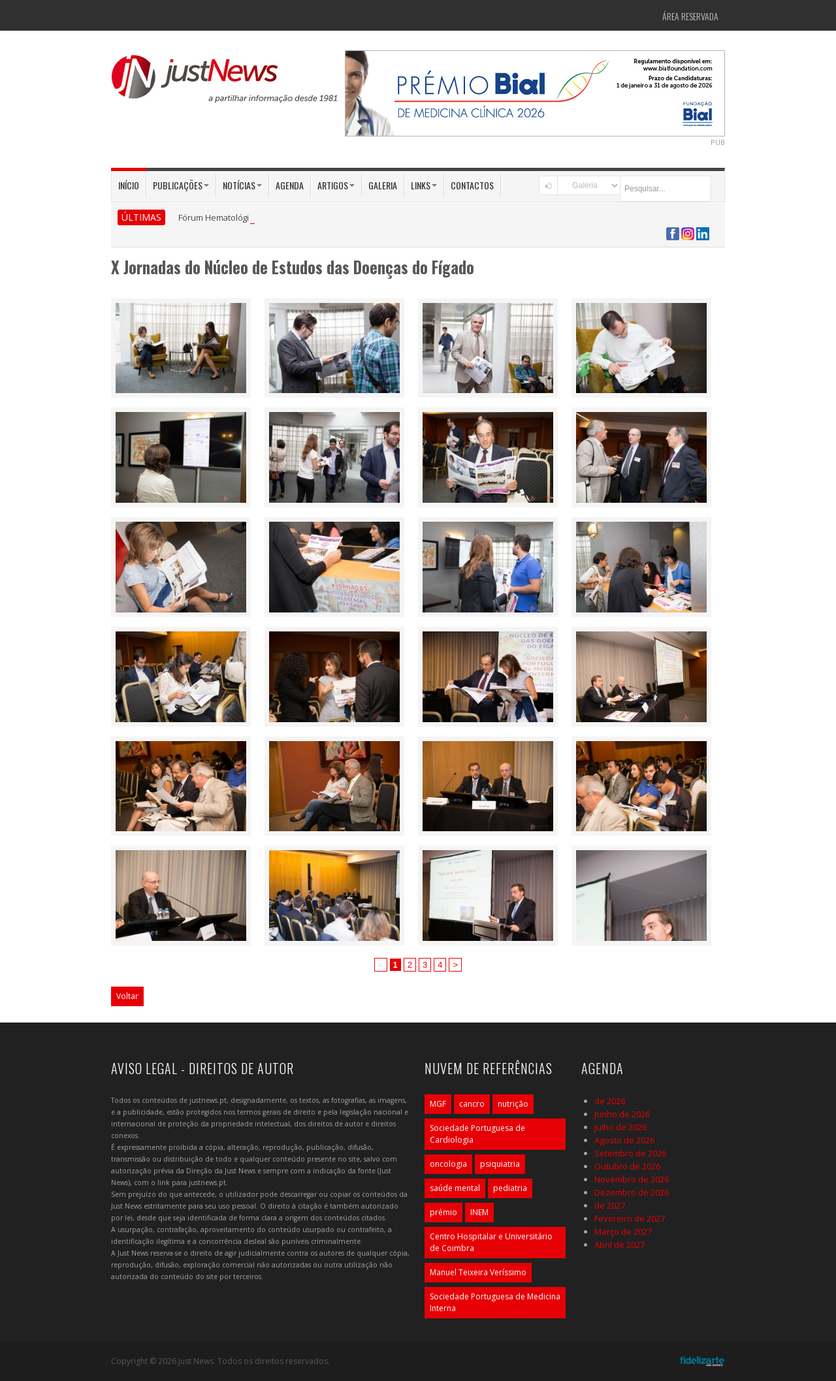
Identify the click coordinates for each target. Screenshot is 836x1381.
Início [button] (128, 185)
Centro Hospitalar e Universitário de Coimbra (491, 1242)
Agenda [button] (290, 185)
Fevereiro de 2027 (629, 1218)
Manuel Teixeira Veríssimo (478, 1272)
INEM (479, 1212)
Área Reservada (690, 16)
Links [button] (424, 185)
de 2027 (609, 1205)
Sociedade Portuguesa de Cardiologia (477, 1133)
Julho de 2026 (620, 1127)
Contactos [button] (472, 185)
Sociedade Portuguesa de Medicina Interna (495, 1302)
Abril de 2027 (619, 1244)
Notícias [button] (242, 185)
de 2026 (609, 1101)
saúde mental (455, 1188)
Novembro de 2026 (631, 1179)
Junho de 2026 (622, 1114)
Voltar (127, 996)
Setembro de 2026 (630, 1153)
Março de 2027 (623, 1231)
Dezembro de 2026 (631, 1192)
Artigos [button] (336, 185)
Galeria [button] (382, 185)
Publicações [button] (181, 185)
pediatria (510, 1188)
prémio (443, 1212)
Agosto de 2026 (624, 1140)
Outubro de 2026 (627, 1166)
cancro (472, 1103)
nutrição (513, 1103)
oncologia (448, 1163)
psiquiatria (500, 1163)
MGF (438, 1103)
